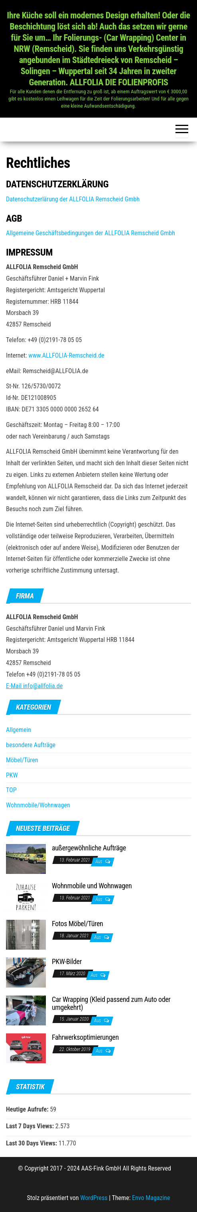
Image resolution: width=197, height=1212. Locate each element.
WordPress (93, 1198)
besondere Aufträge (30, 745)
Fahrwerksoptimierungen (85, 1037)
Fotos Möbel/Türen (77, 923)
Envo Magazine (151, 1198)
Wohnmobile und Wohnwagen (92, 885)
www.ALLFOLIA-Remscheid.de (66, 355)
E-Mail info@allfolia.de (34, 686)
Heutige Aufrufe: (28, 1109)
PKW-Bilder (67, 961)
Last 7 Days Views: (30, 1126)
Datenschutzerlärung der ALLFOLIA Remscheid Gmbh (73, 199)
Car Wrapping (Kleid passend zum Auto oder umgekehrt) (111, 1003)
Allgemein (18, 730)
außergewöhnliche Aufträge (89, 848)
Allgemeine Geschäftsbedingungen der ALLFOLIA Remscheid (82, 233)
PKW (12, 775)
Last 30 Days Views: (32, 1143)
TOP (11, 790)
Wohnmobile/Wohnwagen (38, 805)
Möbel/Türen (22, 760)
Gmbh (167, 233)
